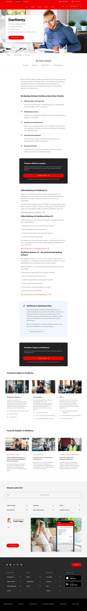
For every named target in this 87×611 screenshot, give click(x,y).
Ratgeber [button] (33, 6)
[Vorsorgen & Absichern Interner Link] (70, 510)
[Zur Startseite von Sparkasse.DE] (14, 6)
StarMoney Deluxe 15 (45, 65)
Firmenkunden (18, 1)
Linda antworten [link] (12, 545)
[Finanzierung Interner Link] (43, 505)
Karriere (52, 6)
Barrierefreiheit (76, 1)
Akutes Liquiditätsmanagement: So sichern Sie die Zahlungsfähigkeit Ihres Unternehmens (16, 459)
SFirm (62, 397)
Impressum (21, 604)
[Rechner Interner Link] (33, 586)
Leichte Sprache (63, 1)
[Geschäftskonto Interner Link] (13, 577)
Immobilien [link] (26, 1)
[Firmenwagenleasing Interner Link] (13, 586)
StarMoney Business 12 (58, 65)
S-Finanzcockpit (38, 397)
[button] (48, 604)
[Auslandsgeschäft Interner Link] (17, 510)
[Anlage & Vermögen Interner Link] (17, 505)
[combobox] (43, 495)
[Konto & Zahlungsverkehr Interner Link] (43, 510)
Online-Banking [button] (74, 6)
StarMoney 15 (35, 65)
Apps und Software (18, 55)
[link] (33, 212)
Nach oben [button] (76, 564)
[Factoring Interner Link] (13, 590)
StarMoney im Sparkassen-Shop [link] (36, 331)
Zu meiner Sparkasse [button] (43, 358)
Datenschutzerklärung (8, 604)
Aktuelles (40, 6)
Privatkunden (9, 1)
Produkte (8, 55)
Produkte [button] (26, 6)
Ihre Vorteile (25, 65)
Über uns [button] (46, 6)
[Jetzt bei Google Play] (73, 584)
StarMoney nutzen (16, 37)
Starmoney (27, 55)
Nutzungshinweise (33, 604)
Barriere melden (75, 604)
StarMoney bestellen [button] (43, 175)
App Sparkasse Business (14, 397)
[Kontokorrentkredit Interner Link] (13, 581)
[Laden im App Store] (73, 578)
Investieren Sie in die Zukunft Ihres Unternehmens (42, 458)
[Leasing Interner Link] (70, 505)
